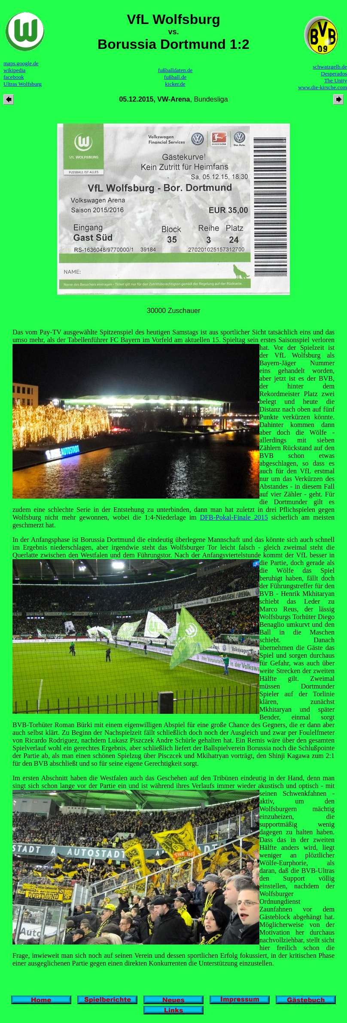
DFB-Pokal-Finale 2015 (234, 517)
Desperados (334, 73)
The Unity (335, 80)
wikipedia (14, 70)
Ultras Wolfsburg (22, 84)
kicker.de (175, 84)
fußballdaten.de (175, 70)
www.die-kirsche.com (322, 87)
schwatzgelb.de (330, 66)
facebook (13, 77)
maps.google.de (21, 63)
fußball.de (175, 77)
